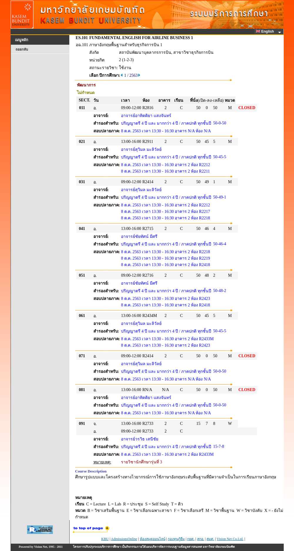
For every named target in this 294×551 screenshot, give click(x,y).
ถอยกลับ (22, 49)
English (266, 31)
